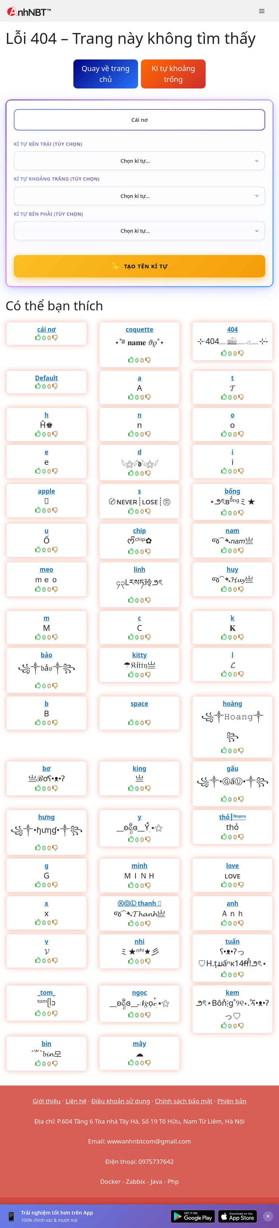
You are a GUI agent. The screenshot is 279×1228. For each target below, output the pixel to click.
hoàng (232, 703)
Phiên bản (231, 1101)
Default (46, 378)
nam (232, 530)
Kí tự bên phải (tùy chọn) (48, 214)
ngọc (139, 992)
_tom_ (47, 992)
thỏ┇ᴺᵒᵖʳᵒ (232, 817)
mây (139, 1043)
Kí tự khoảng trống (173, 73)
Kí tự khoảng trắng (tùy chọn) (57, 178)
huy (232, 569)
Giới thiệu (47, 1101)
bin (47, 1043)
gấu (232, 768)
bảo (46, 655)
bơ (46, 768)
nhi (139, 941)
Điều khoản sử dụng (121, 1101)
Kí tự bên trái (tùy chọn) (48, 144)
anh (232, 903)
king (139, 768)
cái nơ (46, 329)
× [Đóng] (268, 1216)
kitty (139, 655)
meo (46, 569)
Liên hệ (75, 1101)
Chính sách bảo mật (184, 1101)
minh (139, 865)
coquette (139, 329)
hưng (46, 817)
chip (139, 530)
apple (46, 491)
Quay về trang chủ (106, 73)
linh (139, 569)
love (232, 865)
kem (232, 992)
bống (232, 491)
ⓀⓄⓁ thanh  (140, 903)
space (139, 703)
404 (232, 329)
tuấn (232, 941)
